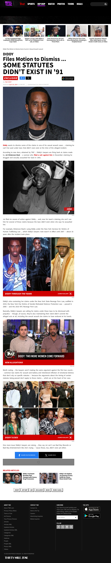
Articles (6, 522)
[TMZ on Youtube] (11, 3)
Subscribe (76, 517)
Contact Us (33, 508)
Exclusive (39, 490)
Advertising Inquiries (36, 516)
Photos (70, 20)
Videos (6, 549)
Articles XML (8, 524)
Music (48, 490)
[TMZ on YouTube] (67, 527)
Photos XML (7, 546)
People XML (7, 544)
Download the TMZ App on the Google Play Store (91, 515)
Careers (32, 513)
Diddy (17, 490)
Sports (22, 20)
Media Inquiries (35, 519)
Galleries (6, 538)
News (8, 20)
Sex (31, 490)
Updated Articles (9, 527)
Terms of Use (8, 513)
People (6, 541)
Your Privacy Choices (10, 519)
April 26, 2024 (13, 84)
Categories (7, 533)
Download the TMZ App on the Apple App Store (91, 509)
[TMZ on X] (7, 4)
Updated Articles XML (10, 530)
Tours (86, 20)
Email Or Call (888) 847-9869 (25, 12)
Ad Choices (7, 516)
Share (26, 455)
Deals (100, 20)
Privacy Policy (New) (10, 511)
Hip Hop (39, 20)
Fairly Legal (57, 490)
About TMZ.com (9, 508)
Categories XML (9, 535)
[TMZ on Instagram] (14, 4)
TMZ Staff (8, 82)
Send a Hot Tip (34, 511)
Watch (55, 20)
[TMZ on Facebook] (4, 4)
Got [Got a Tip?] (9, 12)
